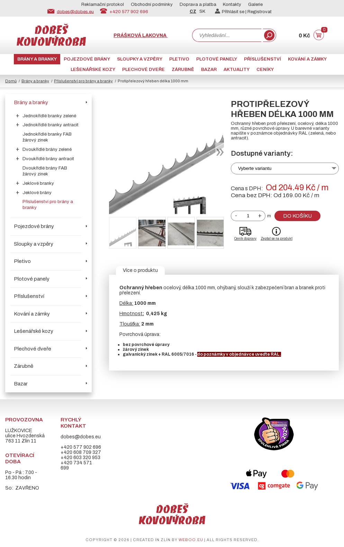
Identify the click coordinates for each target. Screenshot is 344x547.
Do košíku (297, 216)
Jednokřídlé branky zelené (49, 115)
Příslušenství (262, 59)
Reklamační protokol (102, 4)
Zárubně (183, 69)
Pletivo (179, 59)
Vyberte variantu (255, 168)
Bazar (209, 69)
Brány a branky (37, 59)
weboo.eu (191, 540)
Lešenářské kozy (93, 69)
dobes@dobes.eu (75, 11)
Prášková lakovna (141, 35)
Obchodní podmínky (152, 4)
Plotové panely (216, 59)
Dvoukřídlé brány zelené (47, 149)
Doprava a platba (198, 4)
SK (202, 11)
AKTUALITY (237, 69)
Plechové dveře (143, 69)
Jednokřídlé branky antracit (50, 124)
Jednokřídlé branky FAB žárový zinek (47, 137)
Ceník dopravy (245, 238)
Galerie (255, 4)
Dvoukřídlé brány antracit (48, 158)
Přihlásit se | (231, 11)
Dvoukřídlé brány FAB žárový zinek (44, 171)
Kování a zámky (307, 59)
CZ (193, 11)
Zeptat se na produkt (276, 238)
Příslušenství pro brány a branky (83, 81)
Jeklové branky (38, 183)
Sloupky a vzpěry (139, 59)
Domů (11, 81)
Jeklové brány (37, 192)
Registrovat (259, 11)
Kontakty (232, 4)
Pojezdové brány (87, 59)
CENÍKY (265, 69)
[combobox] (226, 35)
